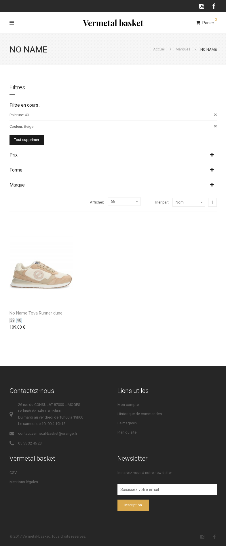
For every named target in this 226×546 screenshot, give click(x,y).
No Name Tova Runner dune (36, 313)
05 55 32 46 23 (30, 443)
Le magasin (127, 423)
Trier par (161, 202)
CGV (13, 472)
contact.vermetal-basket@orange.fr (47, 433)
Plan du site (126, 432)
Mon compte (128, 404)
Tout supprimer (26, 140)
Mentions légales (24, 482)
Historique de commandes (139, 414)
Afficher (96, 202)
